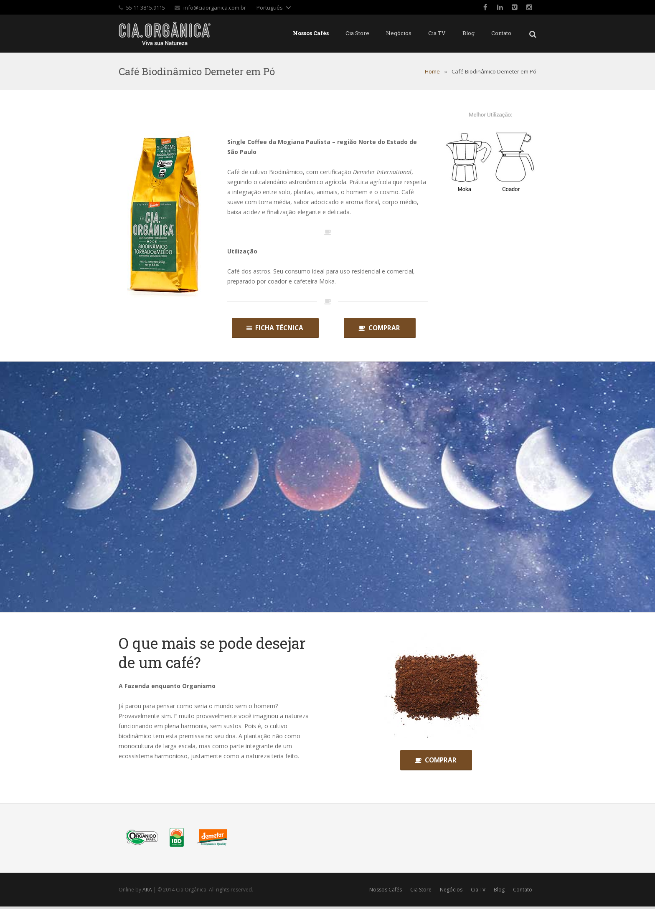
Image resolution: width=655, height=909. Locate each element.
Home (432, 71)
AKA (147, 892)
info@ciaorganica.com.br (214, 7)
